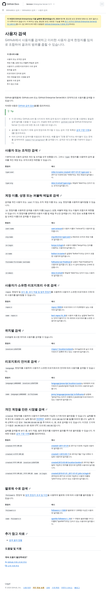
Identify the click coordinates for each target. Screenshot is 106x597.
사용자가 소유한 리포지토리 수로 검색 (32, 285)
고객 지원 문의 (12, 566)
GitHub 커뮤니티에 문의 (16, 562)
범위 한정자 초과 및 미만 (36, 495)
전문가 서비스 (66, 587)
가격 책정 (55, 587)
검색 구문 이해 (82, 130)
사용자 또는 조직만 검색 (23, 150)
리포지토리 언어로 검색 (22, 361)
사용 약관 (27, 587)
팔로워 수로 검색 (18, 488)
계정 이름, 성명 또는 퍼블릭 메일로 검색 (33, 195)
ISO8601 (40, 419)
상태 (48, 587)
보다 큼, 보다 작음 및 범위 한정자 (36, 291)
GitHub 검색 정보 (26, 105)
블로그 (77, 587)
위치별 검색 (14, 330)
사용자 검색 (42, 10)
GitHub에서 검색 (12, 10)
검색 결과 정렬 (15, 540)
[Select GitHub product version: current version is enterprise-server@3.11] (40, 4)
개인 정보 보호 (38, 587)
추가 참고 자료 (16, 534)
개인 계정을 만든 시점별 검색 (26, 409)
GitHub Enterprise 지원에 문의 (57, 24)
